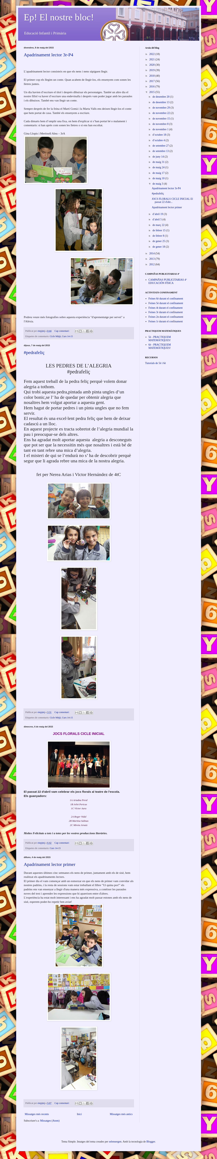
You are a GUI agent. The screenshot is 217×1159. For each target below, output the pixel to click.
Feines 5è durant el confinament (165, 303)
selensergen (115, 1141)
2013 (152, 258)
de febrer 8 (158, 235)
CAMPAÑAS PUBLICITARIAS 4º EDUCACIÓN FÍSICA (167, 281)
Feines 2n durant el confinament (165, 316)
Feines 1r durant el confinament (165, 321)
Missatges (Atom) (49, 1120)
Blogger (151, 1141)
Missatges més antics (121, 1114)
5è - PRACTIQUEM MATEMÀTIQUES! (159, 339)
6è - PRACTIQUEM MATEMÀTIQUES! (159, 346)
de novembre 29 (161, 107)
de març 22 (158, 225)
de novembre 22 (161, 113)
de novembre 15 (161, 118)
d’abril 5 (157, 219)
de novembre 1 (160, 129)
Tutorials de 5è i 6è (155, 363)
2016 (152, 86)
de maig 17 (158, 173)
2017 (152, 81)
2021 (152, 59)
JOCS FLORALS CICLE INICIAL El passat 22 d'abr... (172, 200)
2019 (152, 70)
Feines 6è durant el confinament (165, 298)
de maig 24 (158, 167)
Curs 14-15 (67, 336)
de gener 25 (159, 241)
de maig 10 (158, 178)
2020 (152, 64)
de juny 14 (158, 156)
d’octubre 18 (159, 134)
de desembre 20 (161, 96)
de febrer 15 (159, 230)
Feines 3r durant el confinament (165, 312)
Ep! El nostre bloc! (59, 17)
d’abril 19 (158, 214)
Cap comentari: (62, 331)
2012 (152, 264)
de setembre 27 (160, 145)
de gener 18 (159, 246)
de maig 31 (158, 162)
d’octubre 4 (159, 140)
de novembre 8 (160, 124)
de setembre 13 (160, 151)
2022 (152, 54)
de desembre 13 (161, 102)
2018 (152, 75)
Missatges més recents (37, 1114)
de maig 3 (158, 183)
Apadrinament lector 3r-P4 (48, 54)
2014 (152, 253)
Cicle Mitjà (55, 336)
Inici (79, 1114)
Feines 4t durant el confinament (165, 307)
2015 (152, 92)
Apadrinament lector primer (49, 864)
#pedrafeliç (34, 352)
